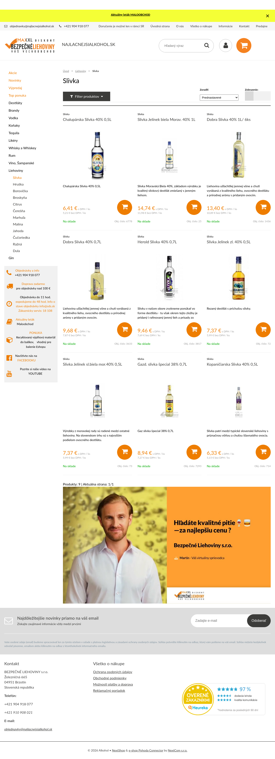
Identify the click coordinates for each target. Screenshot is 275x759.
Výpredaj (15, 88)
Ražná (17, 244)
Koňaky (14, 125)
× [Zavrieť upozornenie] (268, 15)
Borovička (20, 191)
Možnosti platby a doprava (113, 684)
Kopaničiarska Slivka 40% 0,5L (232, 364)
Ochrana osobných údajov (112, 672)
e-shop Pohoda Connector (146, 750)
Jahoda (18, 231)
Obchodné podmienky (109, 678)
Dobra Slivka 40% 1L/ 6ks (229, 119)
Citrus (17, 204)
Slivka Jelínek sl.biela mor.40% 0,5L (92, 364)
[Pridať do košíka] (124, 207)
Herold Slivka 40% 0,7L (157, 241)
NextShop (118, 750)
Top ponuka (17, 95)
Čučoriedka (21, 237)
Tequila (14, 133)
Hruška (18, 184)
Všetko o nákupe (201, 26)
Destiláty (15, 103)
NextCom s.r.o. (177, 750)
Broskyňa (20, 197)
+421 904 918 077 (76, 26)
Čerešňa (19, 211)
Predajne (261, 26)
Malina (18, 224)
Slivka (17, 177)
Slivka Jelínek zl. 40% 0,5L (229, 241)
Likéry (13, 140)
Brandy (14, 110)
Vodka (13, 118)
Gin (11, 258)
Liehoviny (16, 170)
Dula (16, 251)
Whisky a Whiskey (22, 148)
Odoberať (259, 620)
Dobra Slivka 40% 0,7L (82, 241)
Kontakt (244, 26)
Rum (12, 155)
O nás (180, 26)
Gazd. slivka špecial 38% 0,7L (162, 364)
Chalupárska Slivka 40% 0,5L (87, 119)
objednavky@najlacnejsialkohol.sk (32, 26)
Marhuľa (19, 217)
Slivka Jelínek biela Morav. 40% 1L (166, 119)
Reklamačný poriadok (109, 690)
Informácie (226, 26)
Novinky (15, 80)
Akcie (13, 73)
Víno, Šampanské (21, 163)
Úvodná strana (160, 26)
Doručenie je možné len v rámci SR (121, 26)
